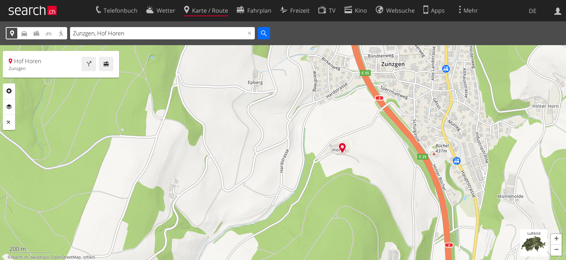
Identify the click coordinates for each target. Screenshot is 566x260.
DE (532, 11)
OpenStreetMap (66, 257)
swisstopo (39, 257)
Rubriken (9, 91)
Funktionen (9, 122)
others (89, 257)
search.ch (19, 257)
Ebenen (9, 106)
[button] (556, 239)
